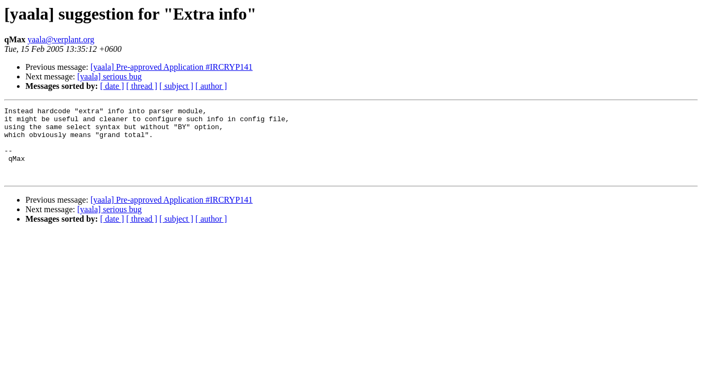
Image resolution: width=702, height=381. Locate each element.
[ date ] (112, 85)
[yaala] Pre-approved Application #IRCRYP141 (172, 66)
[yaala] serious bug (109, 76)
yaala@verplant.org (61, 39)
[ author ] (211, 85)
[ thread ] (141, 85)
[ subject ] (176, 85)
